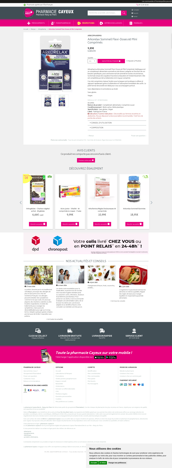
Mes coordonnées (94, 374)
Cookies (58, 399)
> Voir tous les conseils (117, 301)
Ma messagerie (93, 384)
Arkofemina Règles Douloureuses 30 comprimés (102, 210)
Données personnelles (64, 397)
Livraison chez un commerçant (130, 376)
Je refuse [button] (102, 463)
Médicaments (36, 23)
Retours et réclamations (32, 381)
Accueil (25, 29)
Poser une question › (138, 136)
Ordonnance (60, 387)
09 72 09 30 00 (134, 333)
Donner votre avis (86, 160)
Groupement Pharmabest (32, 374)
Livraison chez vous (126, 374)
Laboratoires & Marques (64, 374)
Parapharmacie (61, 23)
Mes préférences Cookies (64, 402)
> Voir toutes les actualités (54, 319)
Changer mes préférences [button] (117, 463)
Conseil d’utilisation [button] (100, 123)
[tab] (117, 123)
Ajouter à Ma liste (133, 61)
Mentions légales (61, 394)
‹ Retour (91, 135)
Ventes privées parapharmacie (66, 379)
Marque (33, 29)
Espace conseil (61, 381)
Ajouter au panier (111, 61)
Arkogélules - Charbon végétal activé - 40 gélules (38, 210)
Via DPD (102, 333)
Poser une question (30, 376)
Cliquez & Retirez (37, 333)
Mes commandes (94, 376)
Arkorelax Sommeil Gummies (134, 209)
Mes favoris (91, 381)
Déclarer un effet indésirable (65, 389)
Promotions (86, 23)
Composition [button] (96, 127)
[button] (92, 61)
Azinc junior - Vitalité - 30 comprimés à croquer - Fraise (70, 210)
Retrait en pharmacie (127, 371)
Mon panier (91, 379)
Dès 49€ (70, 334)
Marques (136, 23)
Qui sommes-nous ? (31, 371)
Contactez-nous (29, 379)
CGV (57, 392)
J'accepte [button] (93, 463)
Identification (92, 371)
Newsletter (59, 384)
